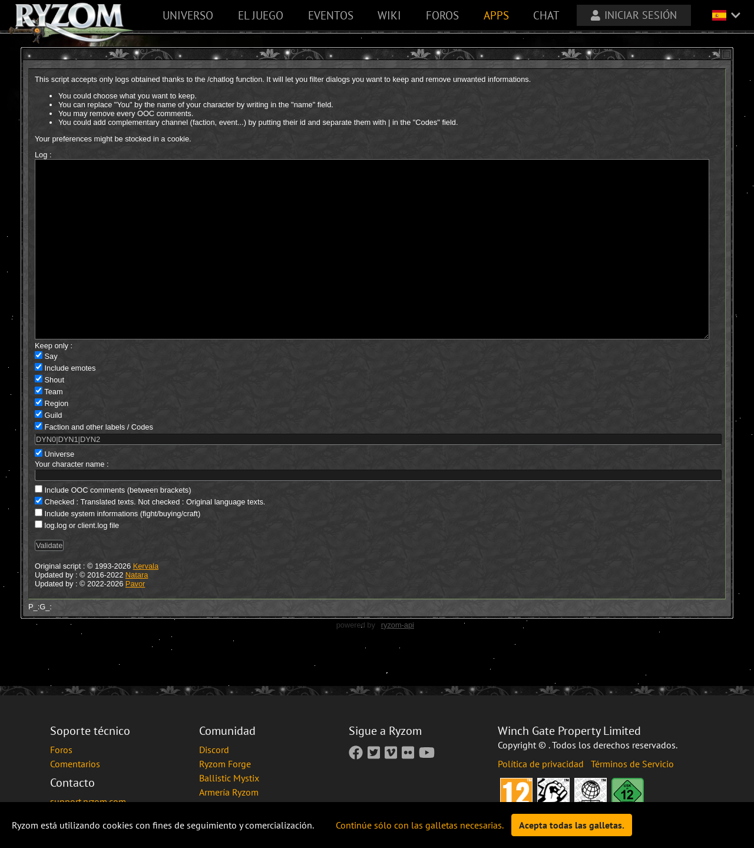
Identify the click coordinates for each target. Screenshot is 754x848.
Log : (43, 154)
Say (51, 391)
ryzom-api (397, 660)
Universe (60, 489)
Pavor (135, 619)
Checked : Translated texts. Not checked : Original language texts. (155, 537)
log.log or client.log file (82, 560)
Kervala (145, 601)
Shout (54, 415)
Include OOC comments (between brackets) (118, 525)
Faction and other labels (85, 462)
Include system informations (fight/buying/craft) (123, 549)
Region (57, 438)
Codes (142, 462)
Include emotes (70, 403)
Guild (53, 450)
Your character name (69, 499)
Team (53, 427)
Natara (136, 610)
